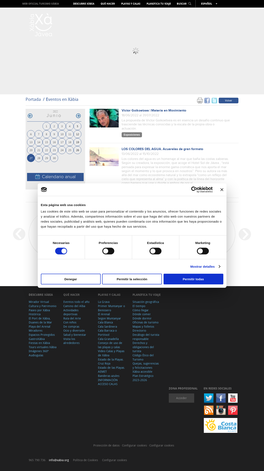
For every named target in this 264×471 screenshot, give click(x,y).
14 (38, 142)
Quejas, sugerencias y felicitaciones (146, 365)
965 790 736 (37, 460)
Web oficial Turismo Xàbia (40, 3)
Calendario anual (55, 176)
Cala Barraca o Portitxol (107, 332)
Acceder (181, 398)
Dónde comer (142, 314)
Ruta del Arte (72, 318)
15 (46, 142)
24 (62, 150)
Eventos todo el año (76, 302)
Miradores (35, 330)
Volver (228, 100)
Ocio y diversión (74, 330)
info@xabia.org (59, 460)
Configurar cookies (135, 445)
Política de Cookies (85, 460)
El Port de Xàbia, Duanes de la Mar (40, 320)
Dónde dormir (142, 318)
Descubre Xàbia (83, 4)
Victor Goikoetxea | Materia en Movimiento (154, 111)
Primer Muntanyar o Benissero (111, 308)
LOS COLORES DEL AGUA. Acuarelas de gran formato (162, 149)
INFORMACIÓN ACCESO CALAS (108, 382)
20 (31, 150)
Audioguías (36, 355)
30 (54, 158)
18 (69, 142)
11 (69, 134)
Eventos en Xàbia (62, 99)
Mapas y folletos (143, 326)
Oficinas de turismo (146, 322)
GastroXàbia (37, 339)
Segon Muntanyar (109, 318)
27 (31, 158)
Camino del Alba (74, 306)
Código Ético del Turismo (143, 357)
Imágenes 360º (39, 351)
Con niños (69, 322)
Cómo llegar (141, 310)
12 (77, 134)
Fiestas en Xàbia (39, 343)
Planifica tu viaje (159, 4)
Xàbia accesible (142, 372)
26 (77, 150)
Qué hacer (108, 4)
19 (77, 142)
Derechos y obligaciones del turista (143, 347)
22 (46, 150)
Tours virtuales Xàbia (42, 347)
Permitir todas (193, 279)
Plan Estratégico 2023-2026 (143, 378)
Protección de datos (106, 445)
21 (38, 150)
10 (62, 134)
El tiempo (139, 306)
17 (62, 142)
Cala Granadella (108, 339)
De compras (71, 326)
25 (69, 150)
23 (54, 150)
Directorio (139, 330)
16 (54, 142)
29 (46, 158)
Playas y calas (130, 4)
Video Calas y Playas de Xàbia (111, 353)
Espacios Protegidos (42, 335)
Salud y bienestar (74, 335)
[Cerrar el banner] (221, 189)
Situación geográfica (146, 302)
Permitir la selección (132, 279)
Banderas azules (108, 376)
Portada (33, 99)
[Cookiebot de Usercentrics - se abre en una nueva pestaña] (194, 189)
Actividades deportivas (70, 312)
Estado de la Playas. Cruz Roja (111, 361)
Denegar (70, 279)
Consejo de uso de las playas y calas (110, 345)
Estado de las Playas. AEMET (111, 370)
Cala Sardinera (107, 326)
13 (31, 142)
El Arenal (104, 314)
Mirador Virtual (39, 302)
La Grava (103, 302)
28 (38, 158)
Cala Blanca (105, 322)
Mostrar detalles (202, 266)
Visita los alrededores (71, 341)
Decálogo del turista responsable (146, 337)
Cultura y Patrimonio (42, 306)
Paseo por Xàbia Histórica (39, 312)
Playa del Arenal (39, 326)
